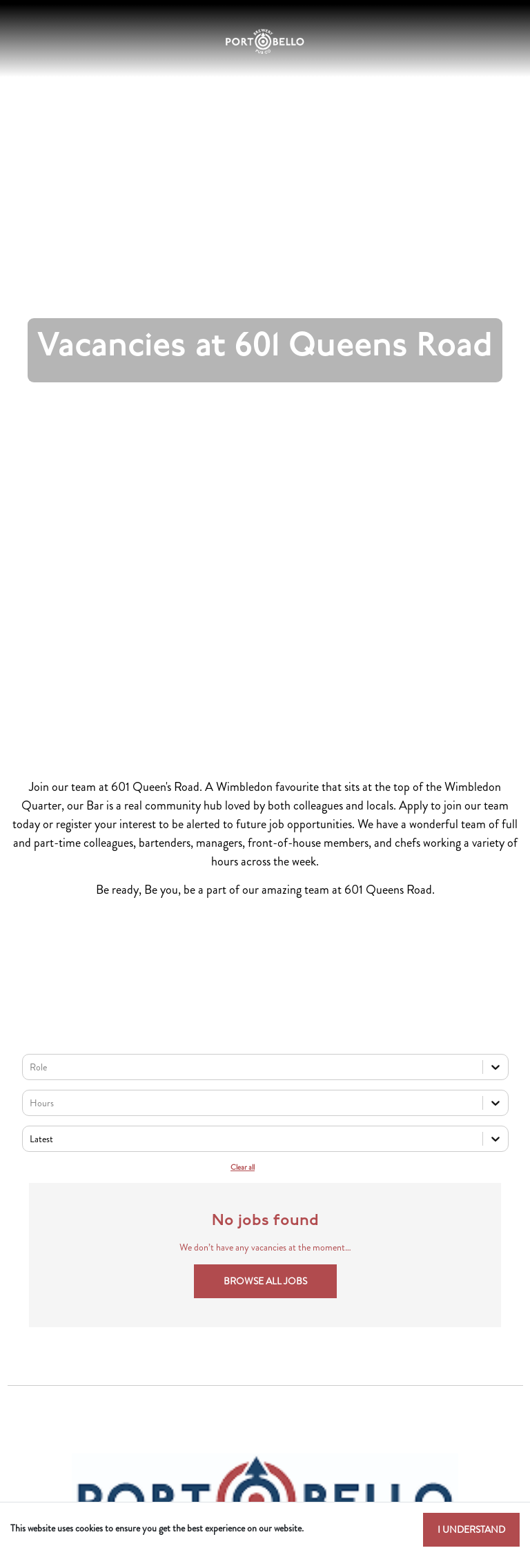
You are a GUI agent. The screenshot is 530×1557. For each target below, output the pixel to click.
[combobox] (31, 1067)
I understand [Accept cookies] (471, 1529)
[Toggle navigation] (23, 41)
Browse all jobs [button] (265, 1281)
